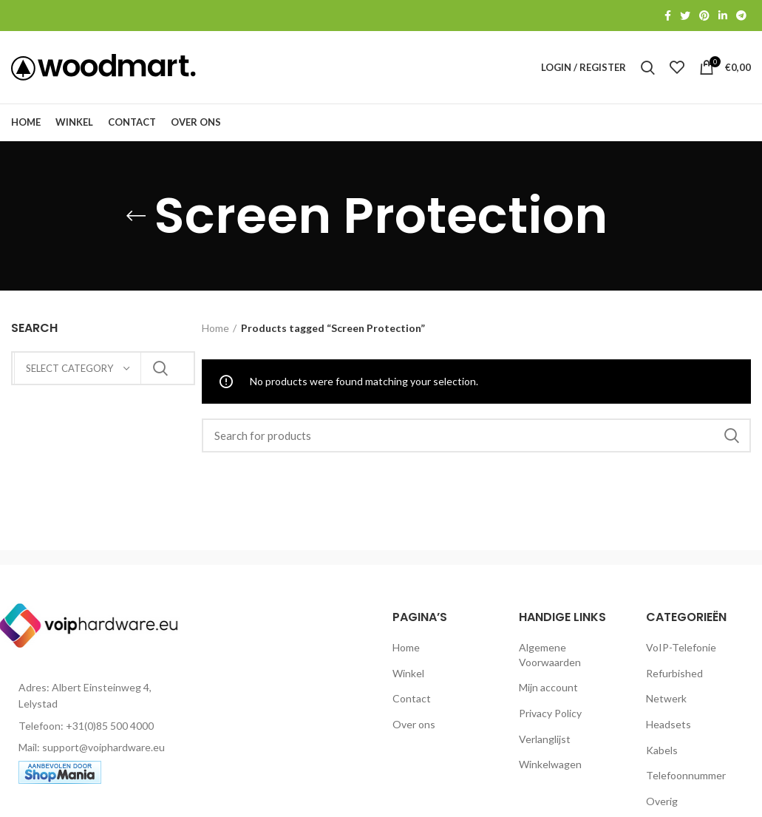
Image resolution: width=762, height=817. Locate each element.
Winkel (408, 677)
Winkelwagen (550, 768)
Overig (662, 805)
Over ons (413, 728)
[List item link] (95, 730)
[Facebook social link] (668, 15)
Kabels (662, 753)
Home (215, 332)
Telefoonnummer (686, 779)
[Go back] (136, 220)
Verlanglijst (545, 742)
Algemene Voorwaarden (550, 659)
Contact (411, 702)
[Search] (476, 440)
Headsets (668, 728)
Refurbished (674, 677)
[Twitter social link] (685, 15)
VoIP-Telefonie (681, 651)
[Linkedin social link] (723, 15)
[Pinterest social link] (704, 15)
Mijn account (548, 691)
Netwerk (666, 702)
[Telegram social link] (741, 15)
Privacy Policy (550, 717)
